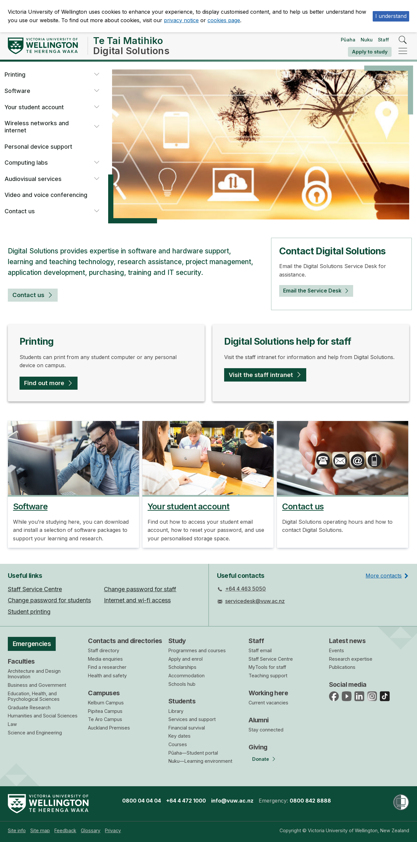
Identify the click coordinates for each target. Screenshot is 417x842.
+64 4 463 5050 (245, 588)
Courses (177, 744)
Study (177, 641)
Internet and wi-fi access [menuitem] (137, 600)
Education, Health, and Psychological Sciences (34, 696)
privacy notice (181, 20)
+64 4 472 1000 (186, 800)
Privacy (113, 830)
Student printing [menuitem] (29, 611)
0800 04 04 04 (141, 800)
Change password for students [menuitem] (49, 600)
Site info (17, 830)
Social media (348, 684)
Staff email (260, 650)
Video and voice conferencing (46, 194)
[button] (96, 74)
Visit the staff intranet (261, 374)
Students (181, 701)
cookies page (224, 20)
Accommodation (186, 675)
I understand (391, 16)
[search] (402, 40)
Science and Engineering (35, 732)
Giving (258, 747)
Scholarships (182, 667)
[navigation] (402, 51)
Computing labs (26, 162)
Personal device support (38, 146)
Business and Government (37, 685)
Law (12, 724)
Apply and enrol (185, 659)
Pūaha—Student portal (193, 753)
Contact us (20, 211)
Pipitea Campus (105, 711)
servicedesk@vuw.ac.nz (255, 601)
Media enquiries (105, 659)
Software (17, 90)
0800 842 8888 (310, 800)
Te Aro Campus (105, 719)
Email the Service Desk (312, 290)
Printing (15, 74)
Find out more (44, 382)
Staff (383, 39)
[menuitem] (17, 830)
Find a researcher (107, 667)
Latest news (347, 641)
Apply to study (370, 52)
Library (175, 711)
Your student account (34, 107)
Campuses (104, 693)
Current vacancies (268, 702)
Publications (342, 667)
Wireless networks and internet (37, 127)
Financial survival (186, 727)
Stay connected (266, 729)
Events (336, 650)
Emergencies (32, 644)
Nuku (367, 39)
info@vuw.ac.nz (232, 800)
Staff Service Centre (271, 659)
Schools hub (181, 684)
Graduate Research (29, 707)
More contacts (384, 575)
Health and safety (107, 675)
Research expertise (350, 659)
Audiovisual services (33, 178)
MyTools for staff (267, 667)
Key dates (179, 736)
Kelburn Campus (106, 702)
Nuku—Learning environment (200, 761)
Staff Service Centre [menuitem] (35, 589)
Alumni (259, 720)
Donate (260, 759)
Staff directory (103, 650)
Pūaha (348, 39)
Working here (268, 693)
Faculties (21, 661)
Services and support (192, 719)
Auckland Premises (109, 727)
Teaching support (268, 675)
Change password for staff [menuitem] (140, 589)
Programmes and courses (197, 650)
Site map (40, 830)
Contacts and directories (125, 641)
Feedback (65, 830)
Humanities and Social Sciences (43, 715)
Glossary (90, 830)
